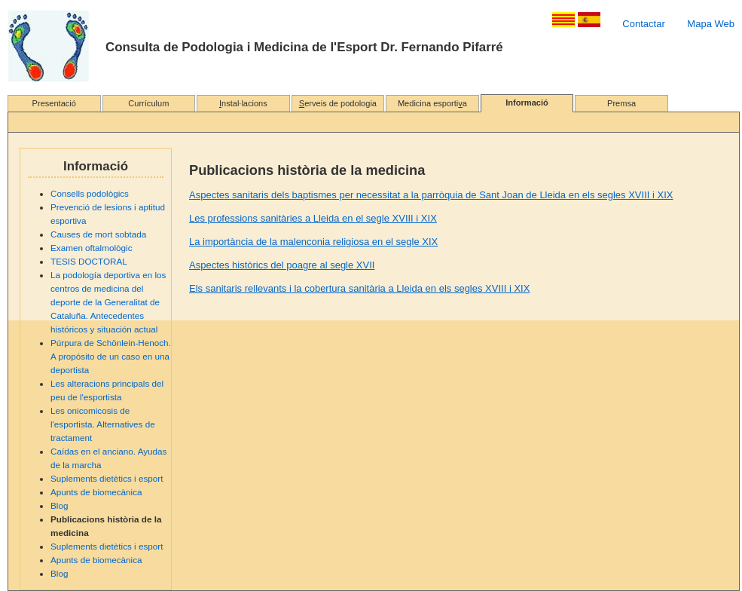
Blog (59, 505)
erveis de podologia (338, 103)
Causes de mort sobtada (98, 234)
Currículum (148, 103)
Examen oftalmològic (91, 248)
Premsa (621, 103)
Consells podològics (89, 193)
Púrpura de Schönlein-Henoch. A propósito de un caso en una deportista (110, 356)
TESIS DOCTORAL (88, 261)
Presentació (54, 103)
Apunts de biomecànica (96, 492)
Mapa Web (710, 23)
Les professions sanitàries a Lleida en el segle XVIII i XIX (313, 218)
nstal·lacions (243, 103)
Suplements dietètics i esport (106, 478)
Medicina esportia (432, 103)
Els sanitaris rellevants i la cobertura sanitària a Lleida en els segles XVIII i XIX (359, 288)
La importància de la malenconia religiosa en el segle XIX (313, 241)
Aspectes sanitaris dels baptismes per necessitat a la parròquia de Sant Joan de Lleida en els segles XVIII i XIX (431, 195)
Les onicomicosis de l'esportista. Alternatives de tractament (102, 424)
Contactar (643, 23)
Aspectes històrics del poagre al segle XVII (281, 265)
